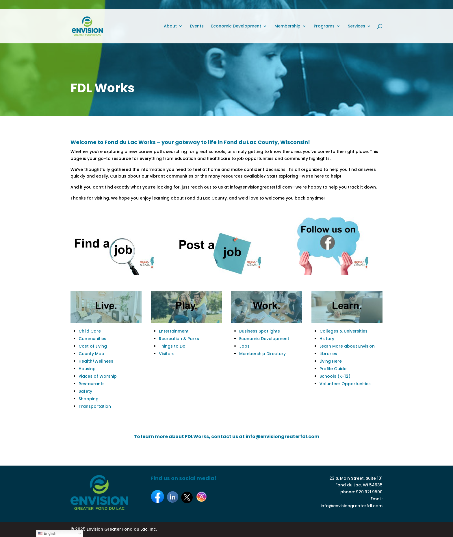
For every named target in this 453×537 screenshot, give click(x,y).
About (170, 26)
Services (356, 26)
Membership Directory (262, 354)
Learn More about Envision (347, 346)
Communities (92, 339)
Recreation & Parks (179, 339)
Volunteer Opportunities (345, 384)
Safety (85, 391)
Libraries (328, 354)
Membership (287, 26)
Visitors (166, 354)
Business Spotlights (259, 331)
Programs (324, 26)
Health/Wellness (96, 361)
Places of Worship (98, 376)
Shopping (89, 399)
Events (197, 26)
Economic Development (236, 26)
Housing (87, 369)
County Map (91, 354)
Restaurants (92, 384)
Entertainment (174, 331)
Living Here (331, 361)
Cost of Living (93, 346)
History (327, 339)
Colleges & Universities (343, 331)
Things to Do (172, 346)
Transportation (95, 406)
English (47, 533)
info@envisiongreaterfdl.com (352, 506)
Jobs (244, 346)
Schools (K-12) (335, 376)
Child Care (90, 331)
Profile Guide (333, 369)
